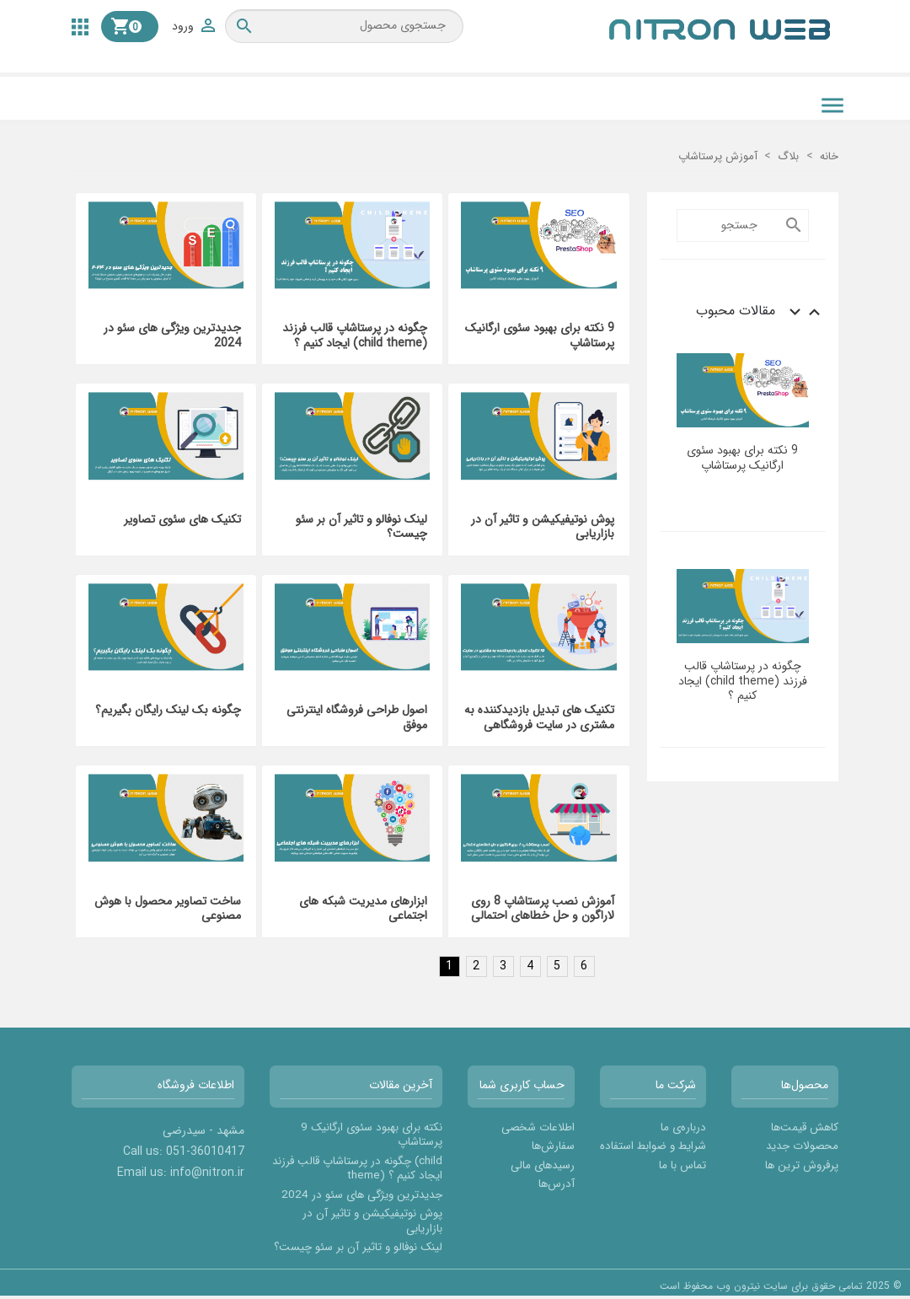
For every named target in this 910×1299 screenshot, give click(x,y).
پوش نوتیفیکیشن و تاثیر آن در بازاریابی (542, 527)
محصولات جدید (802, 1146)
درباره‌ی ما (683, 1127)
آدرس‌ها (556, 1184)
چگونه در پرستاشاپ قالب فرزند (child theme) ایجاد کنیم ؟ (742, 680)
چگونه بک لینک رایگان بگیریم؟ (168, 709)
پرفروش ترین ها (801, 1165)
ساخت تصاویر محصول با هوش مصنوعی (167, 909)
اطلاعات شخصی (538, 1127)
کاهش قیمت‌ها (804, 1127)
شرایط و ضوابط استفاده (653, 1146)
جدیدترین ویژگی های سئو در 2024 (172, 335)
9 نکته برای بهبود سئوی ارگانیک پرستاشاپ (742, 457)
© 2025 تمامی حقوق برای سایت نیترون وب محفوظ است (781, 1286)
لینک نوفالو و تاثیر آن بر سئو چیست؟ (361, 527)
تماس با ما (682, 1165)
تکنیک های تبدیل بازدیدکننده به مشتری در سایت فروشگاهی (539, 717)
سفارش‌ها (553, 1146)
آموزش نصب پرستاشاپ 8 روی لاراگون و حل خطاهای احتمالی (542, 909)
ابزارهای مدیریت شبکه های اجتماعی (363, 909)
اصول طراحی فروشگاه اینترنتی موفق (356, 717)
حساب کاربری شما (522, 1085)
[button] (80, 26)
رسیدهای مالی (543, 1165)
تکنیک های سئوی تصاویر (182, 519)
